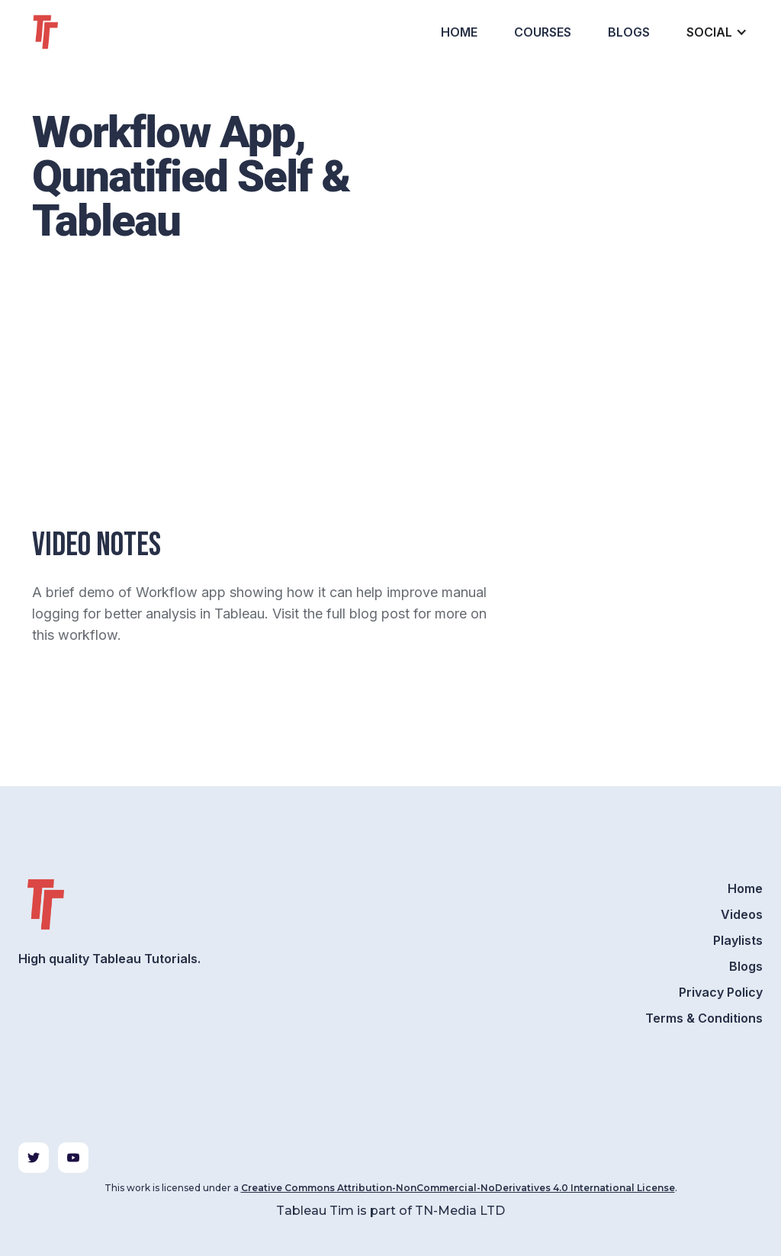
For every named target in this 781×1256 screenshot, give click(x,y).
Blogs (629, 32)
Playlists (738, 940)
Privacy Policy (721, 992)
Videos (742, 914)
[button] (715, 32)
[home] (73, 32)
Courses (542, 32)
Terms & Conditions (704, 1018)
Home (459, 32)
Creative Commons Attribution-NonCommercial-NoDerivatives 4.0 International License (458, 1187)
